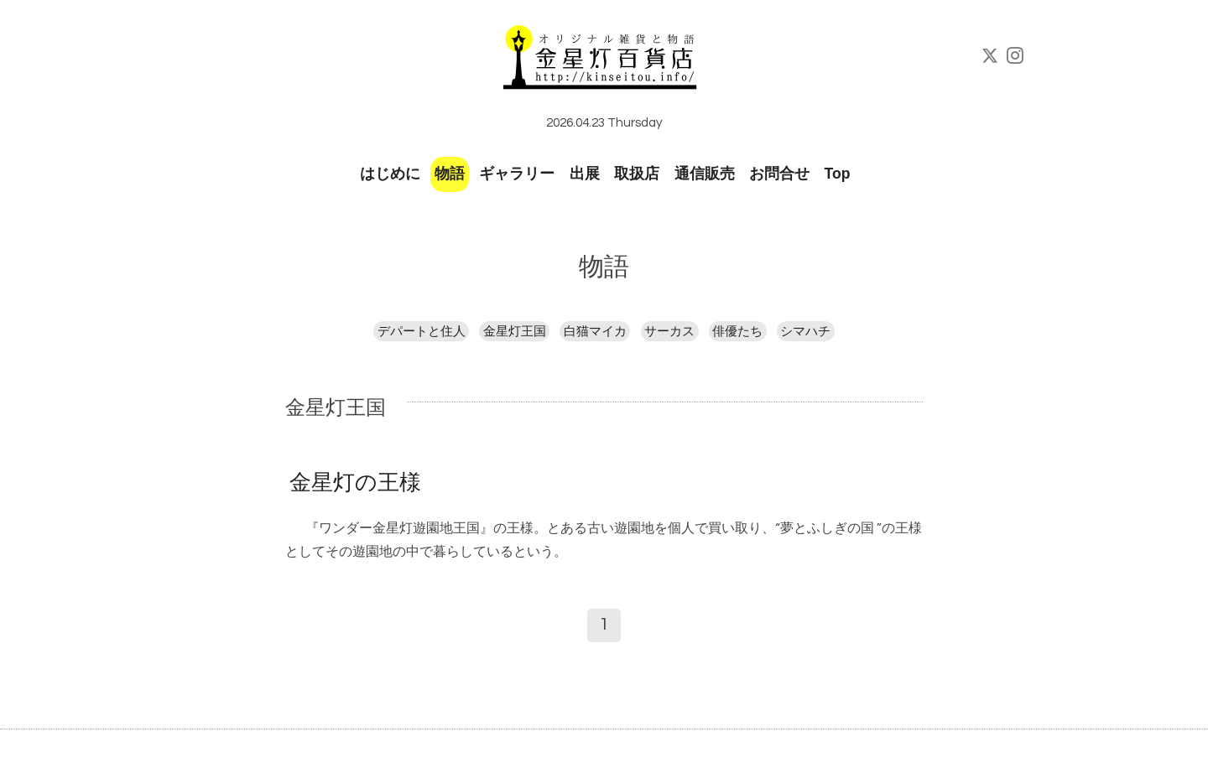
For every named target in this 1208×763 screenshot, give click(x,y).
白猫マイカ (595, 331)
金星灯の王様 (355, 483)
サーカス (669, 331)
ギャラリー (517, 173)
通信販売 (704, 173)
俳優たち (737, 331)
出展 (585, 173)
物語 (450, 173)
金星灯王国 (514, 331)
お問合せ (779, 173)
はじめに (390, 173)
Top (838, 173)
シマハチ (805, 331)
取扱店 (636, 173)
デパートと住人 (422, 331)
